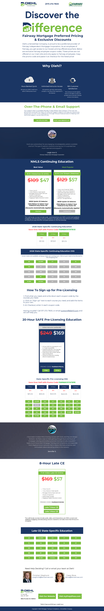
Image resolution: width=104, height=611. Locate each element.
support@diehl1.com (70, 311)
